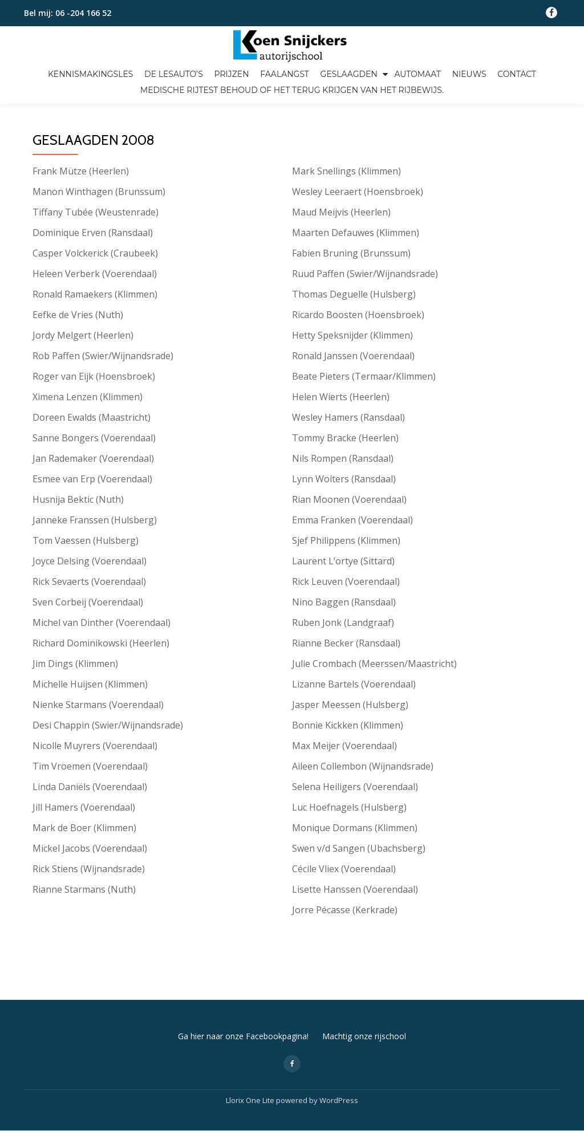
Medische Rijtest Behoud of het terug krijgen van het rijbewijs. (292, 90)
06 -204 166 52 (83, 12)
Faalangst (284, 74)
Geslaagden (349, 74)
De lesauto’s (173, 74)
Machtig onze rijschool (364, 988)
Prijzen (231, 74)
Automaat (417, 74)
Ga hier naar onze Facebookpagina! (243, 988)
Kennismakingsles (90, 74)
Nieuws (469, 74)
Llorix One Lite (251, 1052)
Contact (516, 74)
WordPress (338, 1052)
